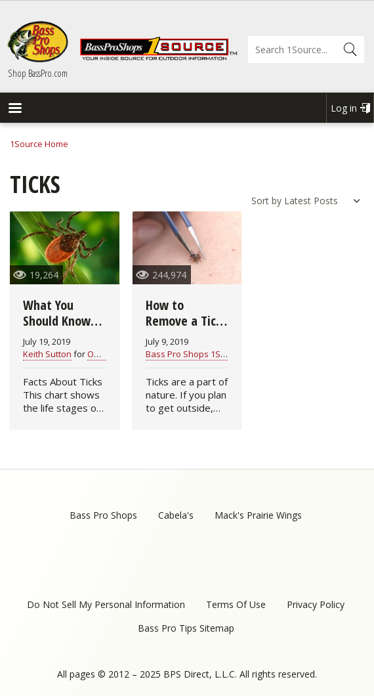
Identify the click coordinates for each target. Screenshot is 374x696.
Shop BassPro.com (38, 72)
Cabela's (176, 515)
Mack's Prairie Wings (258, 515)
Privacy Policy (315, 604)
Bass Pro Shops (103, 515)
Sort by (266, 200)
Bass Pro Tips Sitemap (186, 628)
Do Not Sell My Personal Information (106, 604)
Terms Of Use (236, 604)
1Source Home (39, 144)
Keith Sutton (47, 354)
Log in (344, 108)
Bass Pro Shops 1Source (194, 354)
